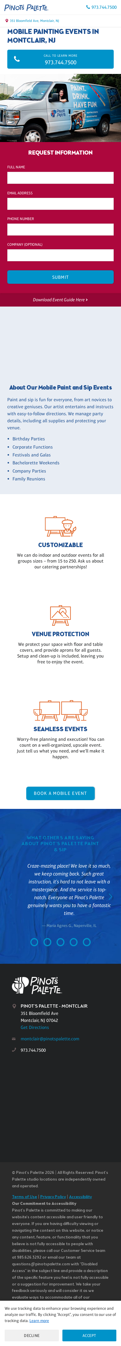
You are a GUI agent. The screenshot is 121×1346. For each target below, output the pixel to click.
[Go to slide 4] (73, 944)
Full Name (16, 167)
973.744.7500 (104, 7)
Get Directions (35, 1027)
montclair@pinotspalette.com (50, 1038)
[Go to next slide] (110, 897)
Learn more (39, 1320)
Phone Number (20, 219)
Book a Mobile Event (60, 793)
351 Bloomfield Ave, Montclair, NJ (34, 21)
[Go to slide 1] (34, 944)
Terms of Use (24, 1197)
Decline (32, 1335)
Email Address (20, 193)
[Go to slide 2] (47, 944)
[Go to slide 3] (60, 944)
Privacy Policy (53, 1197)
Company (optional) (25, 244)
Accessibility (80, 1197)
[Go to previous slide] (10, 897)
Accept (89, 1335)
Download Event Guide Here (58, 299)
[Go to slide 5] (86, 944)
